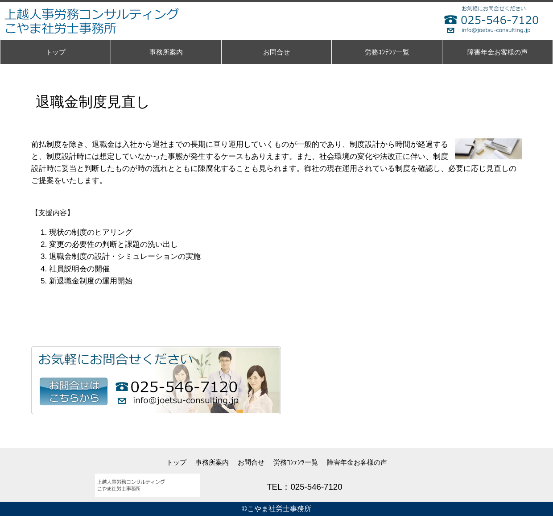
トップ (176, 462)
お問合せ (251, 462)
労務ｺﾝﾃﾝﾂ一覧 (295, 462)
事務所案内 (212, 462)
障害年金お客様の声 (357, 462)
